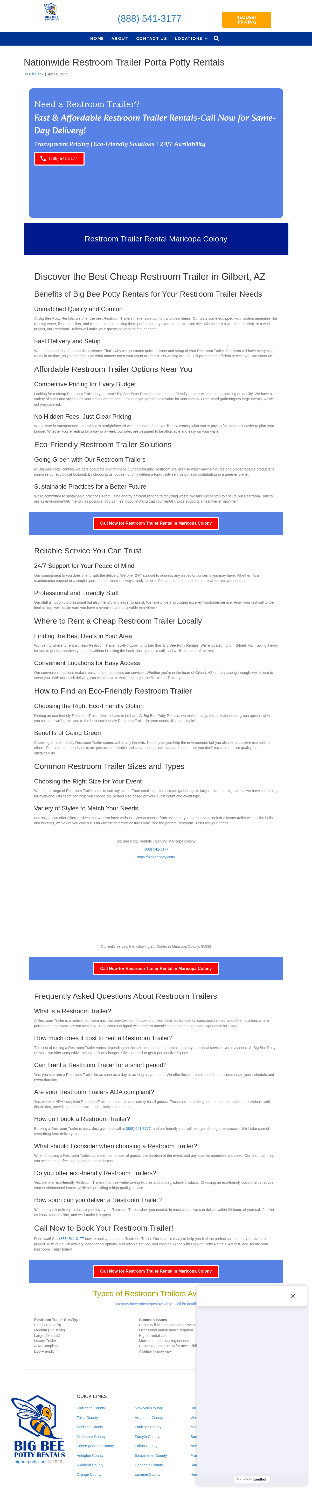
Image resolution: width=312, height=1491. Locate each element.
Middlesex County (91, 1437)
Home (97, 38)
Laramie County (148, 1474)
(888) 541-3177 (149, 18)
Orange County (89, 1474)
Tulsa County (87, 1418)
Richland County (90, 1465)
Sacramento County (151, 1455)
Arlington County (90, 1455)
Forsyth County (147, 1437)
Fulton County (146, 1446)
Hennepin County (149, 1465)
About (120, 38)
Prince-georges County (95, 1446)
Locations (189, 38)
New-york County (149, 1408)
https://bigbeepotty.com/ (156, 857)
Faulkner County (148, 1427)
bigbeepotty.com (30, 1461)
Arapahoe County (149, 1418)
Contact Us (151, 38)
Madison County (90, 1427)
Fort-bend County (91, 1408)
